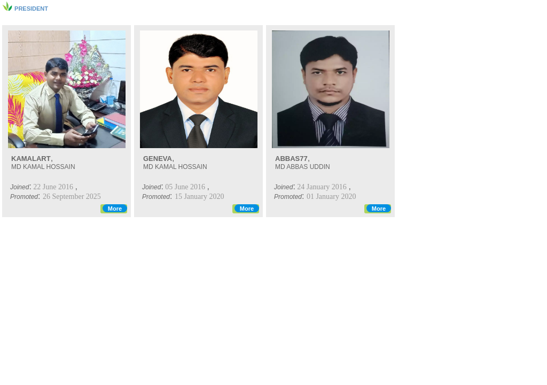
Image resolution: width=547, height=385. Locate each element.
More (115, 208)
